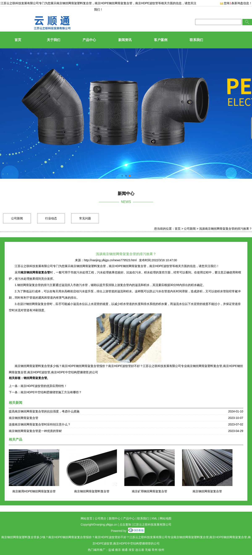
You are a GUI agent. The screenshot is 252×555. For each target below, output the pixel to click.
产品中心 (89, 40)
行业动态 (51, 218)
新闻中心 (115, 518)
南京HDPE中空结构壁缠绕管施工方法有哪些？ (51, 392)
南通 (125, 549)
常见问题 (85, 218)
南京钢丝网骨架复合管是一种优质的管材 (35, 431)
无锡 (148, 549)
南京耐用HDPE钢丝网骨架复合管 (34, 491)
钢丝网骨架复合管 (35, 378)
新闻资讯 (125, 40)
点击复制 (125, 524)
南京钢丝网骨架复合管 (23, 418)
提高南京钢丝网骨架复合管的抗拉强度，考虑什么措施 (44, 411)
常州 (155, 549)
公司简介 (100, 518)
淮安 (131, 549)
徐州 (161, 549)
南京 (118, 549)
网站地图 (165, 518)
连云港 (139, 549)
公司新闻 (17, 218)
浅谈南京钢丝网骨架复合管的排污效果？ (225, 228)
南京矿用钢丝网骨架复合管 (149, 491)
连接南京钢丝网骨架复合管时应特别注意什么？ (40, 424)
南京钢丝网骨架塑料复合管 (74, 3)
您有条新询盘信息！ (236, 3)
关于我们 (53, 40)
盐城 (111, 549)
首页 (17, 40)
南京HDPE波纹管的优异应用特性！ (44, 386)
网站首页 (86, 518)
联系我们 (196, 40)
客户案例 (160, 40)
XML (154, 518)
